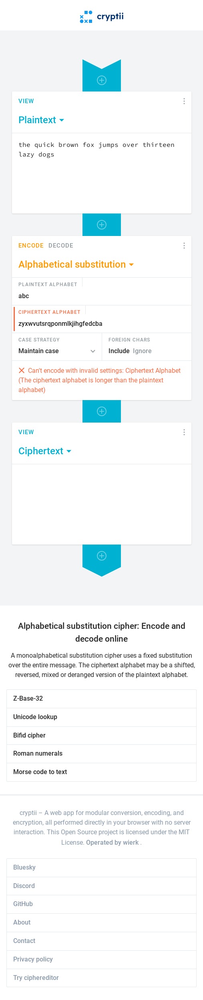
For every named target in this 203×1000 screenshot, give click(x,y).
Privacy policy (33, 959)
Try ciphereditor (36, 978)
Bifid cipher (29, 735)
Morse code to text (40, 772)
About (21, 922)
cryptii (28, 813)
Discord (24, 886)
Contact (24, 941)
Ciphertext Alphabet (49, 311)
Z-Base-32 (28, 698)
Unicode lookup (35, 717)
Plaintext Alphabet (47, 284)
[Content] (101, 173)
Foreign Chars (129, 339)
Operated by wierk (113, 842)
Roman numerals (37, 753)
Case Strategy (39, 339)
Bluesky (24, 867)
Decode (60, 245)
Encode (31, 245)
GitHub (23, 904)
